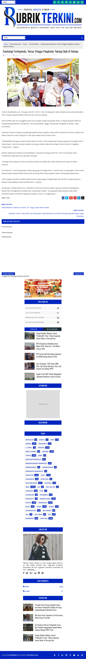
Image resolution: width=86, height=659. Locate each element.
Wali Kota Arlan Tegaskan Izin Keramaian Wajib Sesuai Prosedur (49, 616)
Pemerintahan (34, 44)
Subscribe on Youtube (43, 318)
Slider (27, 591)
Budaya (42, 440)
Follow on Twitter (43, 308)
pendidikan (29, 518)
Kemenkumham (47, 467)
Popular (33, 329)
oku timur (38, 514)
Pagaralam (30, 495)
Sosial (39, 507)
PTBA (41, 491)
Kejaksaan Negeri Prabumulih (36, 463)
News (25, 44)
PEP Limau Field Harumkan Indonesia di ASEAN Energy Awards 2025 (48, 355)
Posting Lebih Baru (8, 274)
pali (49, 514)
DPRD (52, 440)
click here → (31, 570)
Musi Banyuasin (15, 44)
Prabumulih (42, 503)
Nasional (48, 483)
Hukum (28, 455)
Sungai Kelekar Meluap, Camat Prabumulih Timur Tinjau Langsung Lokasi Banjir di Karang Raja (48, 336)
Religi (28, 507)
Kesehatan (29, 475)
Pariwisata (30, 499)
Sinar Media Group (32, 655)
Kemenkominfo (31, 467)
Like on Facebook (43, 313)
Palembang (44, 495)
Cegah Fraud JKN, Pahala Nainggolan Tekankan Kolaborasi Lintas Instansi (48, 375)
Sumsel (51, 507)
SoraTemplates (13, 655)
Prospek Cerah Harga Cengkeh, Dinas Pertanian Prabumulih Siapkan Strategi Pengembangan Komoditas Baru (48, 607)
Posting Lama (79, 274)
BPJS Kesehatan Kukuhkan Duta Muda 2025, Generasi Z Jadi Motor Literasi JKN (48, 346)
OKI (39, 487)
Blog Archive (52, 329)
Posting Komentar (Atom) (20, 276)
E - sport (29, 448)
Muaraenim (30, 479)
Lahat (43, 475)
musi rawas (47, 510)
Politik (28, 503)
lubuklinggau (31, 510)
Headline (45, 451)
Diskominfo (43, 444)
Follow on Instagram (43, 322)
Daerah (28, 444)
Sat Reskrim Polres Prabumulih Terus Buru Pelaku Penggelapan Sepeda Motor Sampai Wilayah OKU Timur (48, 627)
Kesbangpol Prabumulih (34, 471)
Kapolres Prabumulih (33, 459)
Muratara (44, 479)
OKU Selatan (50, 487)
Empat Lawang (31, 451)
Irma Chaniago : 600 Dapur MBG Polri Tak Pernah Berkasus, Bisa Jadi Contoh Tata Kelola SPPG (48, 366)
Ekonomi (41, 448)
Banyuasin (29, 440)
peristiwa (43, 518)
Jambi (40, 455)
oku (27, 514)
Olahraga (29, 491)
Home (6, 44)
